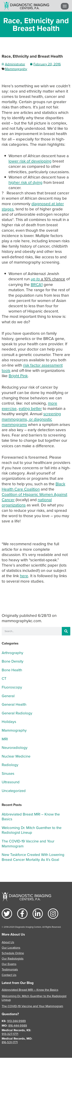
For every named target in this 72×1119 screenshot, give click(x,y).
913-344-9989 (16, 1021)
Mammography (16, 68)
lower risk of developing (29, 161)
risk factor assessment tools (32, 367)
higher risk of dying (25, 182)
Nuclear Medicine (16, 756)
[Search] (66, 631)
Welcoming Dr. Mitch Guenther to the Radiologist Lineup (31, 830)
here (24, 576)
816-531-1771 (10, 1042)
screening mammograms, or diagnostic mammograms (31, 419)
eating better (30, 408)
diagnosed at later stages (33, 206)
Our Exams (9, 964)
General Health (14, 704)
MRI (5, 739)
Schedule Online (13, 953)
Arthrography (12, 652)
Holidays (9, 721)
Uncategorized (14, 790)
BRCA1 (37, 284)
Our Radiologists (12, 958)
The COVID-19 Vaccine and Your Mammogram (28, 843)
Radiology (10, 764)
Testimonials (10, 969)
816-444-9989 (17, 1025)
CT (4, 678)
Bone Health (12, 669)
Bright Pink (18, 376)
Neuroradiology (15, 747)
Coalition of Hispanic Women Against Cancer (34, 496)
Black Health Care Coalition (33, 486)
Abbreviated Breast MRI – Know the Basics (31, 816)
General (8, 695)
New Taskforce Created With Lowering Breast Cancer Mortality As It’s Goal (33, 857)
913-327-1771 (10, 1034)
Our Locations (11, 947)
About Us (8, 942)
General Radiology (17, 713)
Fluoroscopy (12, 687)
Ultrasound (11, 781)
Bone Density (12, 661)
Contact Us (9, 975)
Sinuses (8, 773)
